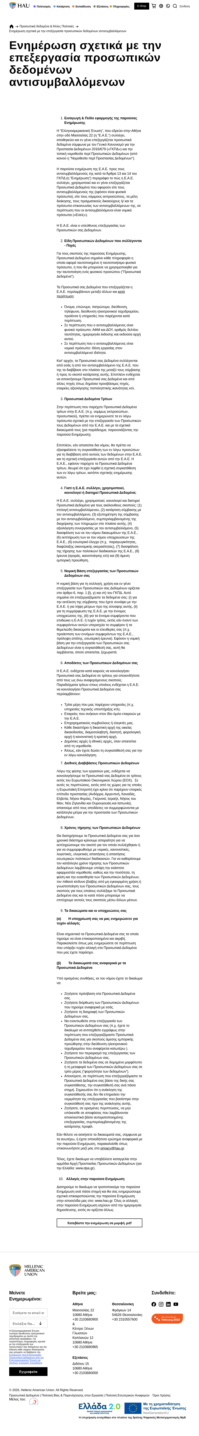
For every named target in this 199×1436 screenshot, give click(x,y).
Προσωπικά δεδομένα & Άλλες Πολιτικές (47, 26)
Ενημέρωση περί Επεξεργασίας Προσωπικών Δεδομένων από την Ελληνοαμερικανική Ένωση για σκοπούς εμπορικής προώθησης (26, 1359)
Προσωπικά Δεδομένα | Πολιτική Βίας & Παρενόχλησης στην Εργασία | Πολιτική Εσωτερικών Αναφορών (79, 1395)
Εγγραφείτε (28, 1371)
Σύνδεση (184, 6)
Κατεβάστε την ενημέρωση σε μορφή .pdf (99, 1222)
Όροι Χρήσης (162, 1395)
